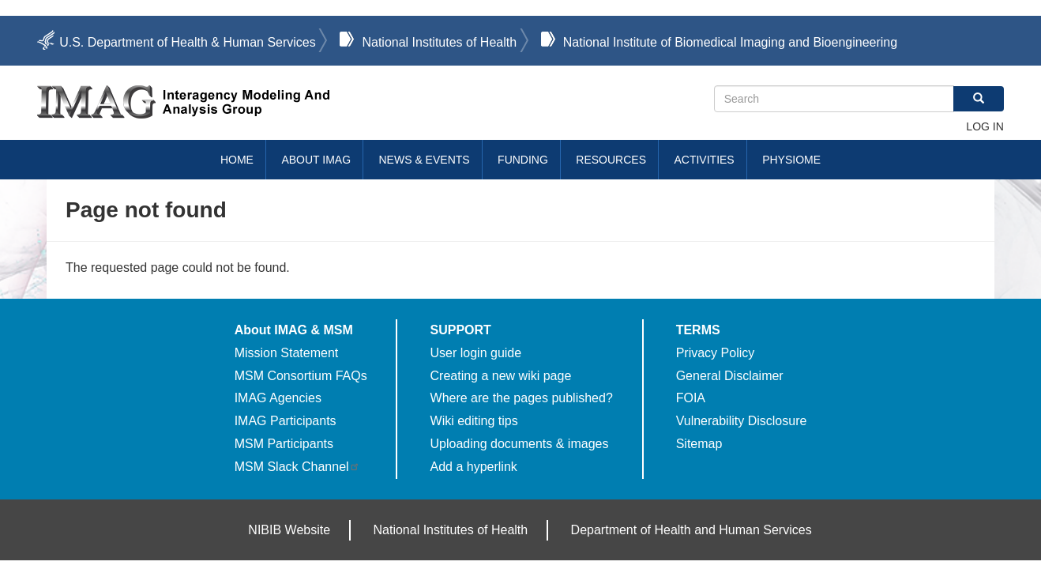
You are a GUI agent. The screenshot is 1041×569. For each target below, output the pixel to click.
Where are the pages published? (521, 398)
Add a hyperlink (473, 466)
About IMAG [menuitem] (316, 159)
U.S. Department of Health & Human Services (187, 42)
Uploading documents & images (519, 443)
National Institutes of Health (439, 42)
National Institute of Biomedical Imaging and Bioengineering (730, 42)
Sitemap (699, 443)
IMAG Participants (285, 421)
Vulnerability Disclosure (741, 421)
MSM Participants (284, 443)
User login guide (476, 353)
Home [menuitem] (237, 159)
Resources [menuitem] (611, 159)
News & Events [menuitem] (424, 159)
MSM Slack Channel (297, 466)
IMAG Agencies (278, 398)
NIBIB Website (289, 530)
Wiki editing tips (474, 421)
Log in (984, 126)
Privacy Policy (715, 353)
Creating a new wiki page (501, 375)
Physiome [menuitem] (791, 159)
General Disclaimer (730, 375)
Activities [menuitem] (704, 159)
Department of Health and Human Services (691, 530)
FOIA (690, 398)
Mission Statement (287, 353)
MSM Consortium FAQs (301, 375)
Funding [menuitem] (523, 159)
